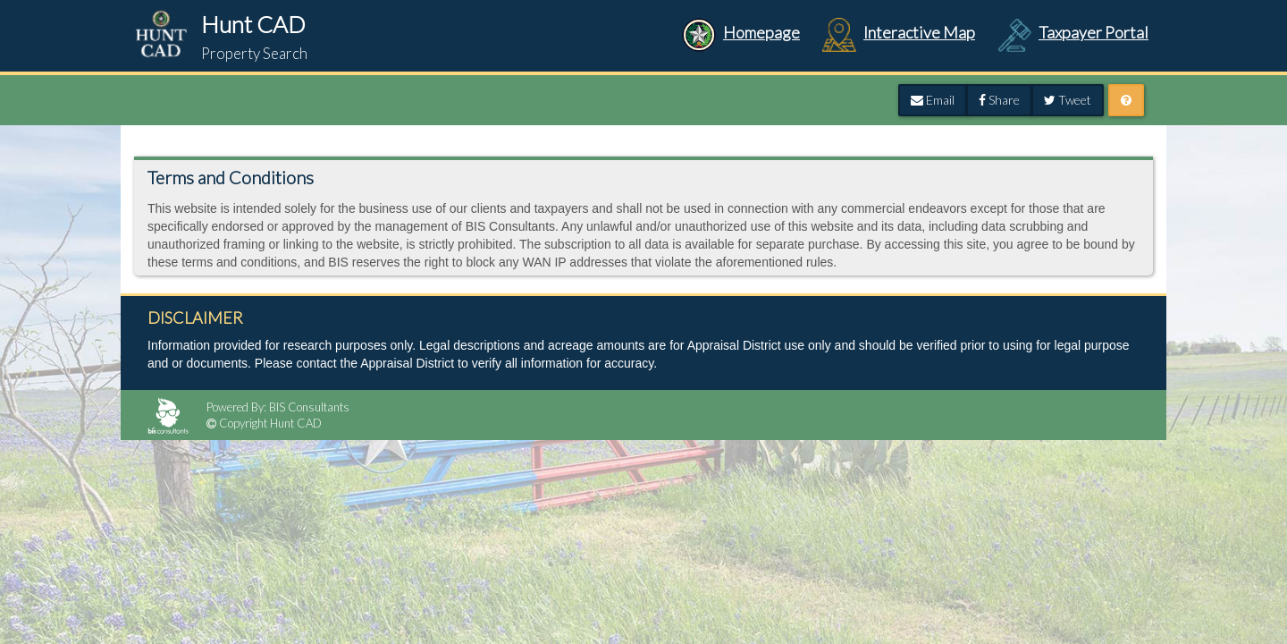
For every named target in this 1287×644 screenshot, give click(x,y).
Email (933, 99)
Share (999, 99)
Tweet (1067, 99)
